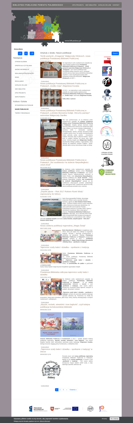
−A (32, 53)
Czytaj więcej (45, 81)
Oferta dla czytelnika (23, 65)
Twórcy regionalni (22, 113)
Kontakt (116, 5)
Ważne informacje (22, 69)
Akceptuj (104, 419)
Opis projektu (78, 5)
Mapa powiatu (20, 97)
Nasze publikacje (22, 109)
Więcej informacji (45, 422)
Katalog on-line (104, 5)
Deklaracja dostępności (24, 73)
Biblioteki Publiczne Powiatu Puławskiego (38, 5)
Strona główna (18, 49)
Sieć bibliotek (91, 5)
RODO (17, 77)
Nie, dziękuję (114, 419)
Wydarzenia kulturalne (24, 105)
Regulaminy (19, 81)
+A (20, 53)
